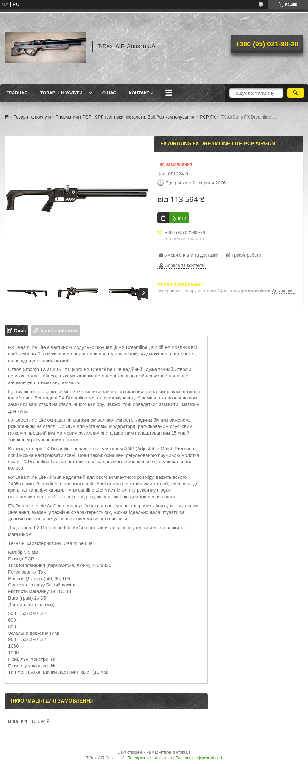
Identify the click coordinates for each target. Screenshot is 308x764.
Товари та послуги (32, 117)
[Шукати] (295, 93)
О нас (109, 92)
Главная (17, 92)
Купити (178, 218)
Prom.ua (183, 752)
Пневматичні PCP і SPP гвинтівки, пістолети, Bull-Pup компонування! (125, 117)
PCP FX (208, 117)
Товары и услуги (61, 92)
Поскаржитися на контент (150, 758)
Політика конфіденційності (198, 758)
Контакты (141, 92)
